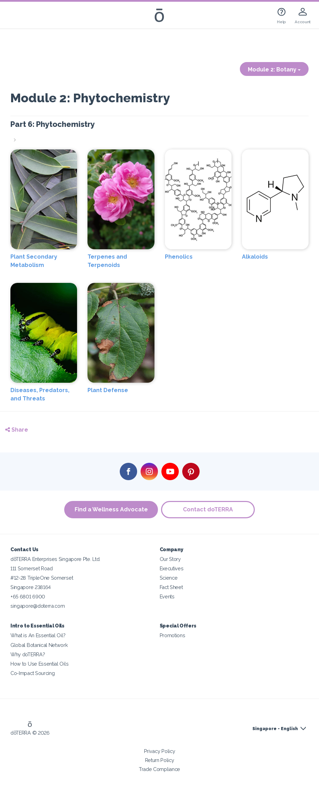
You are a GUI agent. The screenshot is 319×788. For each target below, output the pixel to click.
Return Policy (159, 760)
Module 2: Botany (274, 69)
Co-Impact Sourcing (32, 673)
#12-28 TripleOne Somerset (41, 578)
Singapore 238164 (30, 587)
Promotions (172, 635)
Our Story (170, 559)
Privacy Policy (159, 751)
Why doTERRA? (27, 654)
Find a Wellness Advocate (111, 509)
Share (16, 429)
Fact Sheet (171, 587)
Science (169, 578)
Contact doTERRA (208, 509)
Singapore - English (275, 728)
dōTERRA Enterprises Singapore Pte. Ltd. (55, 559)
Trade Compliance (159, 769)
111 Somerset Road (31, 568)
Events (167, 596)
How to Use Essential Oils (39, 664)
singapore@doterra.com (37, 606)
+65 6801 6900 (27, 596)
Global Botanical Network (39, 645)
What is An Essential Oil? (37, 635)
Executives (172, 568)
